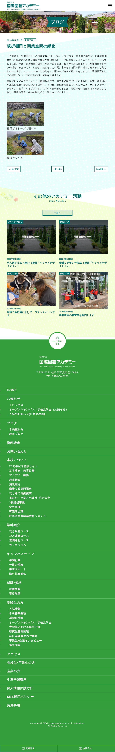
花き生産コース (19, 534)
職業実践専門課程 (20, 490)
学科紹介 (14, 528)
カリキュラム (17, 548)
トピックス (16, 405)
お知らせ (14, 399)
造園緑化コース (19, 543)
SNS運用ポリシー (21, 703)
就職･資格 (14, 587)
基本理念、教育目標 (22, 472)
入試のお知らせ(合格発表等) (27, 414)
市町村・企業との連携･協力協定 (29, 500)
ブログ (12, 424)
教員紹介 (14, 481)
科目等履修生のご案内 (23, 641)
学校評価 (14, 509)
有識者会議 (16, 514)
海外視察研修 (17, 577)
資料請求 (14, 444)
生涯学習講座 (17, 686)
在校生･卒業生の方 (21, 668)
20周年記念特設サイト (23, 467)
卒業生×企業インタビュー (25, 646)
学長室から (16, 430)
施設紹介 (14, 486)
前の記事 (14, 169)
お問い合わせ (17, 453)
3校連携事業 (17, 504)
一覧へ (57, 213)
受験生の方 (15, 607)
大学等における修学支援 (24, 632)
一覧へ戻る (57, 169)
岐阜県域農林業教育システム (27, 518)
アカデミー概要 (19, 477)
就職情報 (14, 593)
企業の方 (14, 677)
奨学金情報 (16, 622)
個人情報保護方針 (20, 694)
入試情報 (14, 613)
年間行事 (14, 563)
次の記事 (101, 169)
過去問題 (14, 650)
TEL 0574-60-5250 (57, 376)
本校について (17, 461)
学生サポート (17, 573)
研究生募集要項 (19, 636)
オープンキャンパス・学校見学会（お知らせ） (38, 410)
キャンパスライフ (21, 557)
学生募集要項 (17, 618)
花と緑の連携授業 (20, 495)
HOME (12, 390)
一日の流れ (16, 568)
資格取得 (14, 597)
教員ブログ (16, 434)
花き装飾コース (19, 539)
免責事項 (14, 712)
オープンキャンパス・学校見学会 (30, 627)
